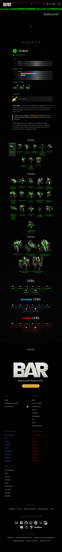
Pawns (26, 116)
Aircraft (8, 445)
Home (6, 400)
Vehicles (7, 442)
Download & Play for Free (31, 386)
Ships (6, 448)
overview (12, 509)
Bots (6, 438)
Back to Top (30, 350)
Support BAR (9, 406)
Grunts (34, 116)
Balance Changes (30, 509)
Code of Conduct (32, 541)
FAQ (33, 419)
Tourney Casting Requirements (44, 538)
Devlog (19, 509)
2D (39, 42)
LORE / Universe (37, 403)
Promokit (11, 538)
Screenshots (36, 406)
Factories (8, 454)
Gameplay (35, 413)
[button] (31, 4)
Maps (33, 423)
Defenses (7, 458)
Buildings (8, 461)
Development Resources (24, 538)
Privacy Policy (45, 541)
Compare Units (37, 426)
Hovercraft (9, 451)
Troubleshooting (18, 541)
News (33, 400)
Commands (35, 416)
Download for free (11, 403)
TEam (51, 509)
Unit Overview (9, 435)
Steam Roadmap (43, 509)
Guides (34, 410)
